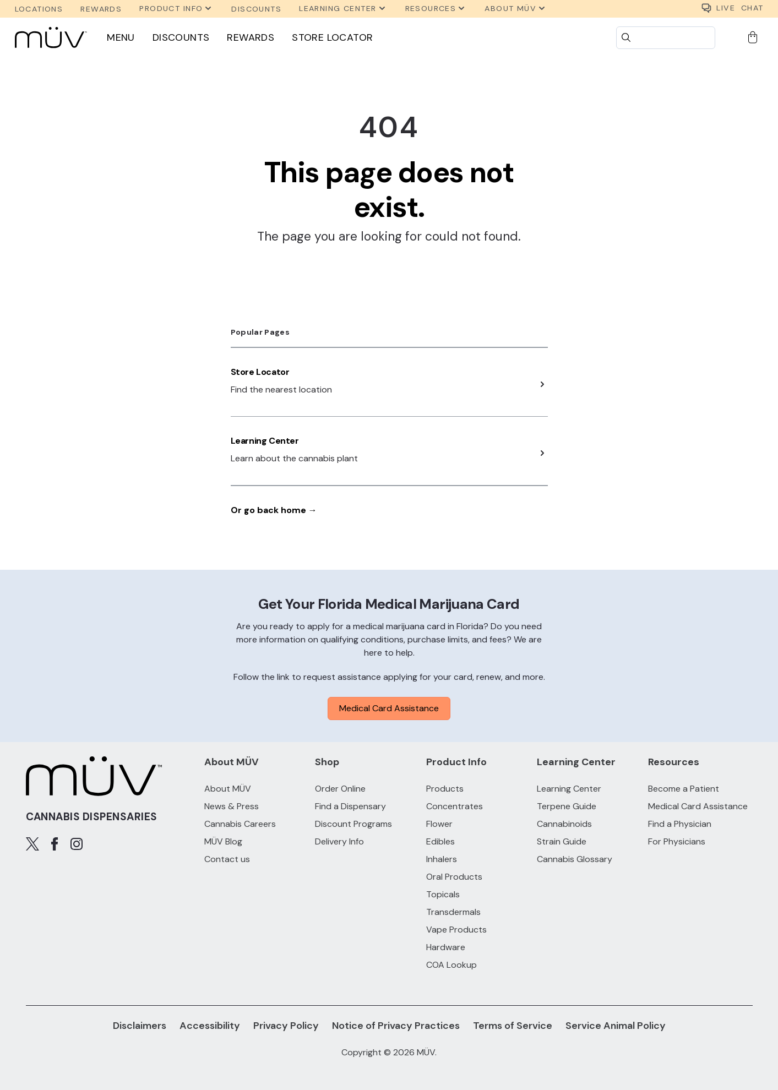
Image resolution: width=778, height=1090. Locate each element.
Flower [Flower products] (439, 824)
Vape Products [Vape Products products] (456, 929)
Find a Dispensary (350, 806)
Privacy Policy (286, 1025)
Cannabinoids (564, 824)
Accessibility (209, 1025)
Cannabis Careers (240, 824)
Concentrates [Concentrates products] (454, 806)
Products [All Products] (445, 788)
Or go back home (274, 510)
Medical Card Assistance (389, 708)
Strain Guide (561, 841)
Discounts (181, 37)
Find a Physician (679, 824)
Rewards (250, 37)
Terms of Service (512, 1025)
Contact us (227, 859)
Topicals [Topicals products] (443, 894)
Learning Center (265, 440)
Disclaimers (139, 1025)
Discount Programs (353, 824)
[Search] (665, 37)
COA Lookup (451, 965)
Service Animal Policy (615, 1025)
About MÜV (227, 788)
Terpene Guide (566, 806)
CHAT (732, 8)
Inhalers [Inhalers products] (441, 859)
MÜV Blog (223, 841)
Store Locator (332, 37)
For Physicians (676, 841)
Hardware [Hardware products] (445, 947)
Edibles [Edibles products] (440, 841)
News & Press (231, 806)
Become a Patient (683, 788)
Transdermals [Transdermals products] (453, 912)
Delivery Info (339, 841)
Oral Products (454, 876)
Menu (121, 37)
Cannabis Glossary (574, 859)
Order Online (340, 788)
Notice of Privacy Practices (396, 1025)
